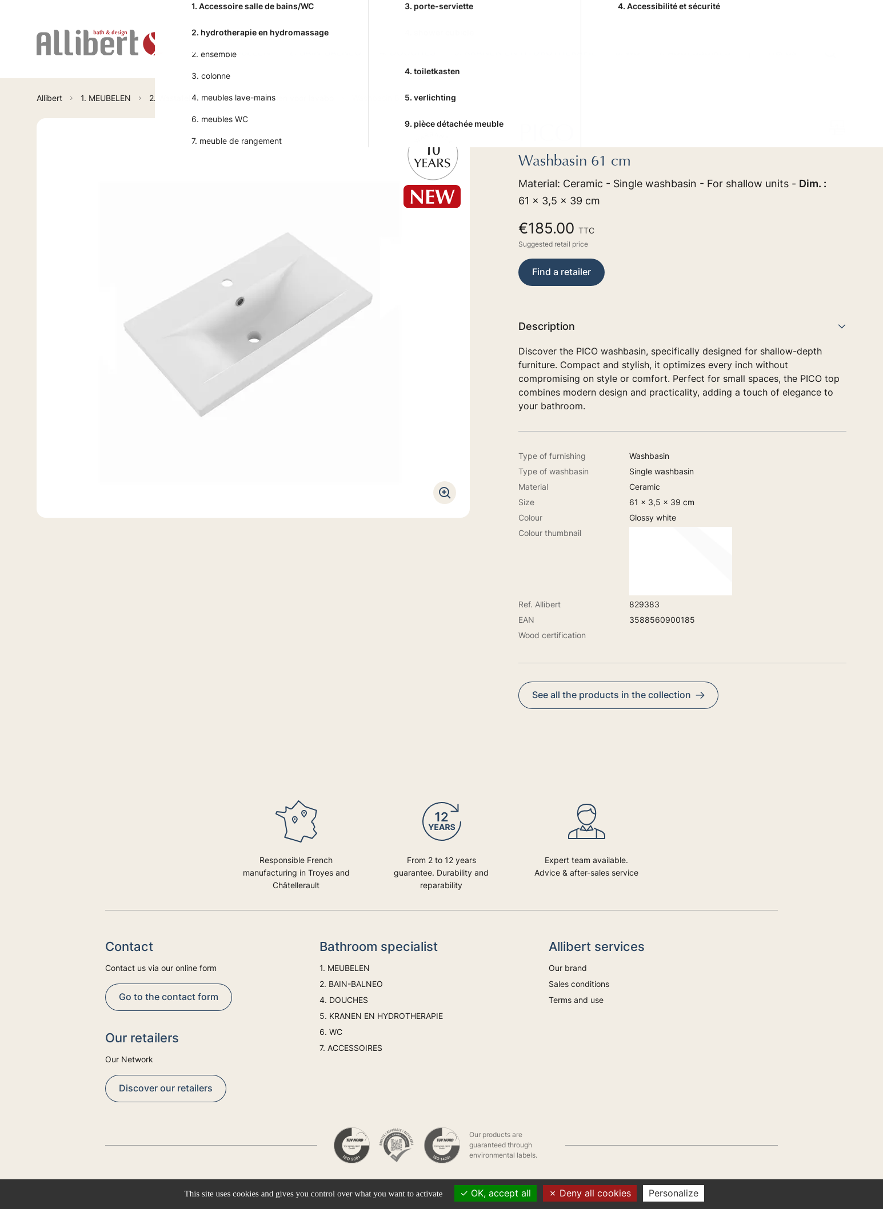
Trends (781, 52)
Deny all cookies (590, 1193)
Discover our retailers (166, 1088)
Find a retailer (561, 271)
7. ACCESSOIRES (694, 52)
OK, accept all (495, 1193)
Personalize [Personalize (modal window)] (673, 1193)
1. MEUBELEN (241, 52)
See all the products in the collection (618, 694)
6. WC (627, 52)
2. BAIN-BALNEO (325, 52)
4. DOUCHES (407, 52)
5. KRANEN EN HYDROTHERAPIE (525, 52)
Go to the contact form (168, 996)
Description (682, 326)
